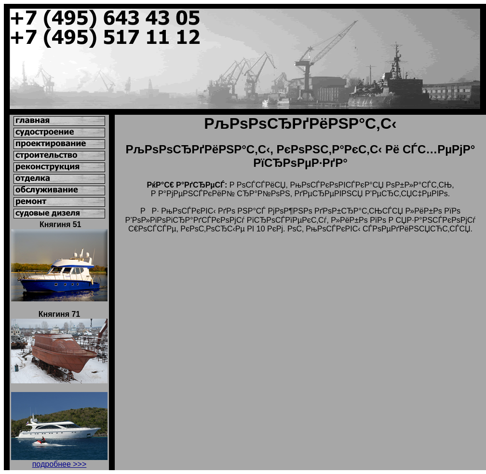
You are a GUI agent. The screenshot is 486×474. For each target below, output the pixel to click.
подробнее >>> (59, 464)
